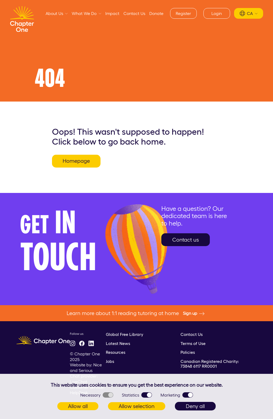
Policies (187, 352)
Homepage (76, 161)
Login (216, 13)
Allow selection (137, 406)
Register (183, 13)
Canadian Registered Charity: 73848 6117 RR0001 (209, 363)
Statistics (137, 395)
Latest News (118, 343)
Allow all (78, 406)
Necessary (96, 395)
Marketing (176, 395)
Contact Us (134, 13)
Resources (115, 352)
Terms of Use (193, 343)
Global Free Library (124, 334)
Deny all (195, 406)
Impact (112, 13)
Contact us (185, 240)
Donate (156, 13)
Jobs (110, 361)
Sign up (194, 313)
